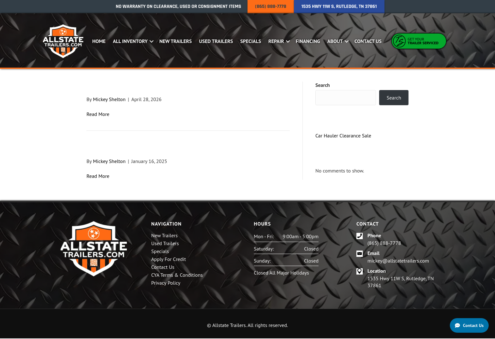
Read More (98, 115)
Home (99, 41)
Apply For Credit (168, 260)
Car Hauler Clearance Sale (343, 136)
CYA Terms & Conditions (177, 276)
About (335, 41)
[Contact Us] (469, 325)
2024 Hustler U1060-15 (135, 87)
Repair (276, 41)
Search (322, 85)
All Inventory (130, 41)
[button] (152, 41)
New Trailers (176, 41)
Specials (251, 41)
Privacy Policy (165, 284)
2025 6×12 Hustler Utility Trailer (160, 149)
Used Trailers (216, 41)
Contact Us (368, 41)
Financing (308, 41)
